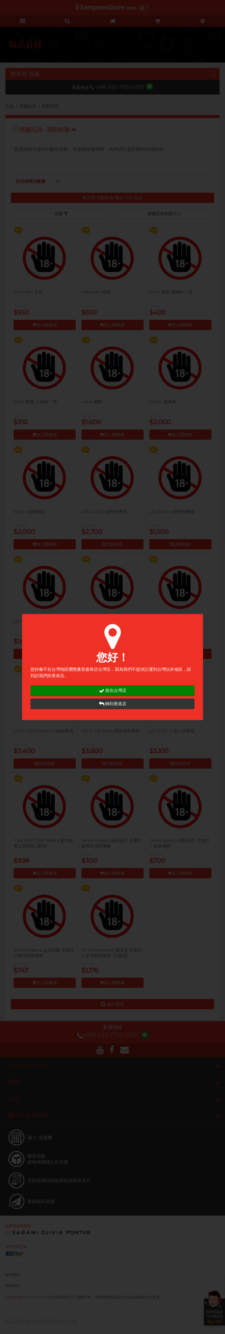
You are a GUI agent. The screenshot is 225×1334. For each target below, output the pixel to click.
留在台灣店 (112, 690)
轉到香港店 (112, 704)
